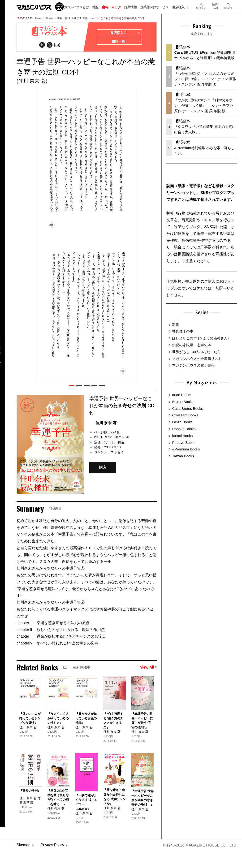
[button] (71, 386)
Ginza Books (182, 422)
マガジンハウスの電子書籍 (193, 365)
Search (228, 4)
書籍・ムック (111, 7)
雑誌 (95, 7)
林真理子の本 (182, 331)
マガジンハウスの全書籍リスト (197, 359)
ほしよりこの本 (200, 338)
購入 (103, 468)
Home (38, 18)
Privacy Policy (52, 845)
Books (49, 18)
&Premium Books (186, 449)
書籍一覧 (62, 18)
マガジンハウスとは (74, 7)
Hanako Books (183, 429)
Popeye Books (183, 443)
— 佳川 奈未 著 (103, 423)
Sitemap (23, 845)
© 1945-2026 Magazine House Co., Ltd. (199, 845)
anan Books (181, 395)
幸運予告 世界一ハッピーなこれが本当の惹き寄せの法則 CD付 (107, 18)
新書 (175, 325)
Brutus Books (182, 402)
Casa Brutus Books (187, 408)
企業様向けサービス (154, 7)
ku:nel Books (182, 436)
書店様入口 (180, 7)
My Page (201, 4)
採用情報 (130, 7)
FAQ (215, 4)
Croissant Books (185, 415)
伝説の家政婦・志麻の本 (191, 345)
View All (148, 667)
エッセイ (117, 452)
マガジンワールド (40, 6)
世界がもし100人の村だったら (196, 352)
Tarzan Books (183, 456)
